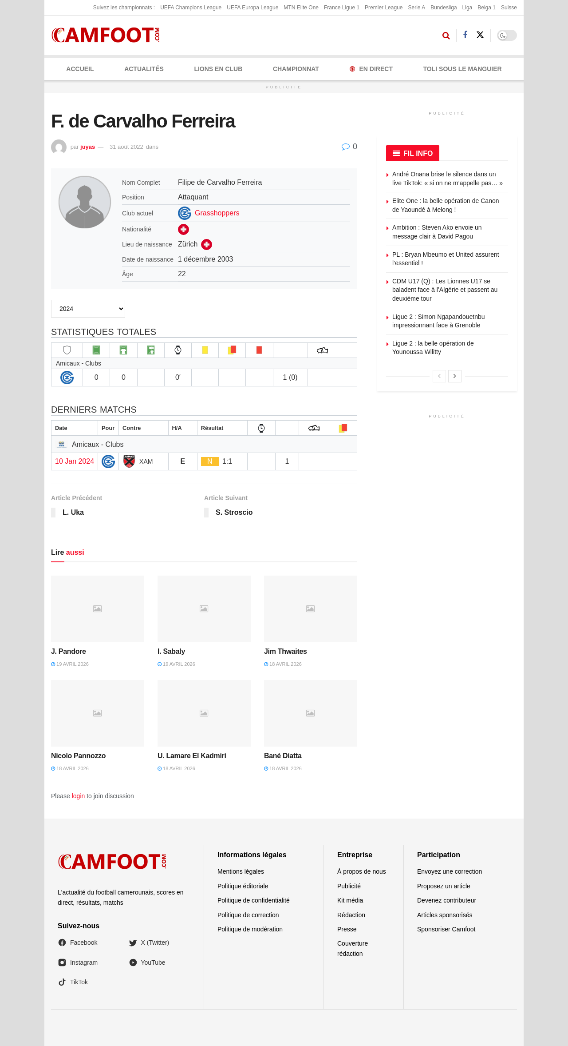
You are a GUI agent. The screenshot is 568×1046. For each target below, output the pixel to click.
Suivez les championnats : (124, 7)
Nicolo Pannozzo (78, 756)
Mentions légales (240, 871)
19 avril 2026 (70, 664)
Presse (347, 929)
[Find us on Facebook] (465, 35)
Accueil (80, 68)
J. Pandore (68, 651)
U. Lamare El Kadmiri (192, 756)
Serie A (416, 7)
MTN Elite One (301, 7)
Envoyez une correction (449, 871)
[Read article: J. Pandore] (97, 609)
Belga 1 (486, 7)
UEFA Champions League (190, 7)
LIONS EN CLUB (218, 68)
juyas (87, 146)
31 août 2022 (126, 146)
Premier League (383, 7)
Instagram (78, 962)
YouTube (147, 962)
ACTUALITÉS (144, 68)
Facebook (77, 942)
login (78, 795)
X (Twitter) (149, 942)
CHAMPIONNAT (296, 68)
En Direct (371, 68)
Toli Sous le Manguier (462, 68)
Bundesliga (443, 7)
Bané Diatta (283, 756)
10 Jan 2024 (74, 461)
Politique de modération (250, 929)
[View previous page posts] (439, 376)
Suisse (509, 7)
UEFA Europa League (252, 7)
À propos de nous (361, 871)
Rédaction (351, 915)
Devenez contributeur (446, 900)
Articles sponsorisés (445, 915)
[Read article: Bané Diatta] (310, 713)
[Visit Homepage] (108, 35)
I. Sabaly (171, 651)
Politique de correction (248, 915)
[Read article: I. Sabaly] (204, 609)
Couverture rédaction (352, 948)
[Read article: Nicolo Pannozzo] (97, 713)
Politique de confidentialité (253, 900)
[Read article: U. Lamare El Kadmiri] (204, 713)
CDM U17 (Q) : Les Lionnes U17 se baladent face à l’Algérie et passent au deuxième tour (444, 290)
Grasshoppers (217, 213)
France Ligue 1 (341, 7)
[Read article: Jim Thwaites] (310, 609)
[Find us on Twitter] (480, 35)
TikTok (73, 982)
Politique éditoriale (242, 886)
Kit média (350, 900)
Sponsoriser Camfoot (446, 929)
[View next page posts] (455, 376)
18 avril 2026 (283, 664)
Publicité (349, 886)
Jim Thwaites (285, 651)
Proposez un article (443, 886)
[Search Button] (446, 35)
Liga (467, 7)
